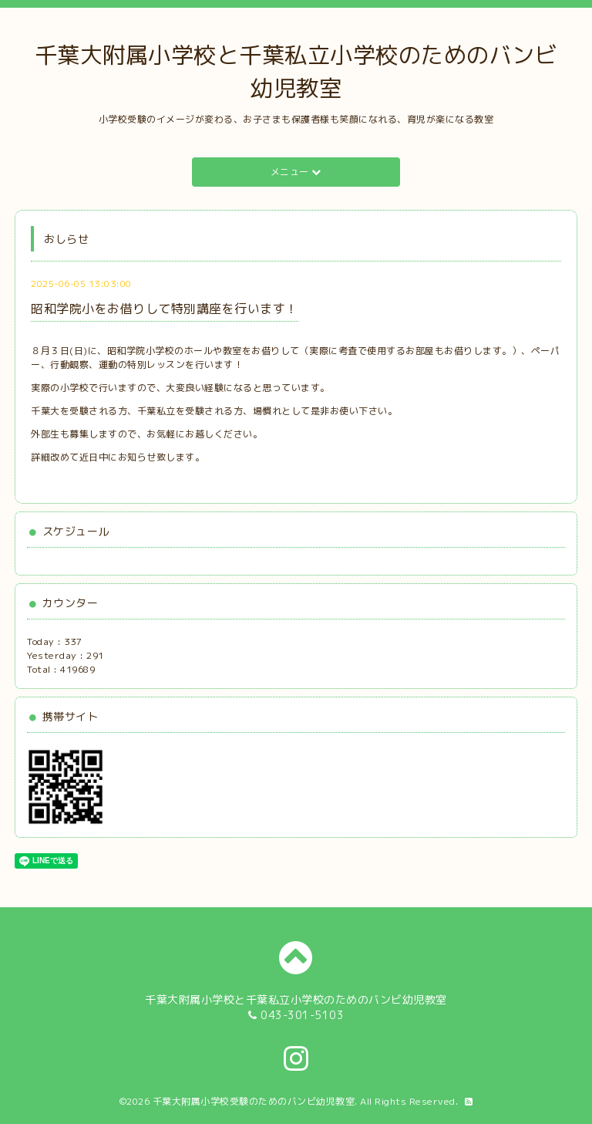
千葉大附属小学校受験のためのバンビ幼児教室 (254, 1101)
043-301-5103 (302, 1015)
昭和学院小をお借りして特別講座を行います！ (164, 308)
